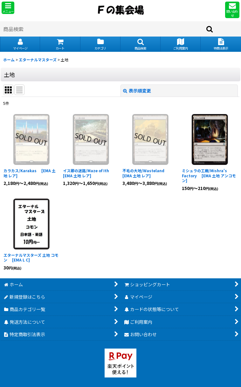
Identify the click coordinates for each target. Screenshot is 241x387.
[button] (8, 8)
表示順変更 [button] (137, 90)
